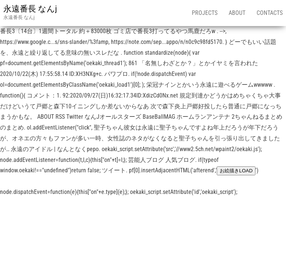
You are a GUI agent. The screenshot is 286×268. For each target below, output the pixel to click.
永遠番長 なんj (30, 8)
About (237, 12)
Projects (204, 12)
